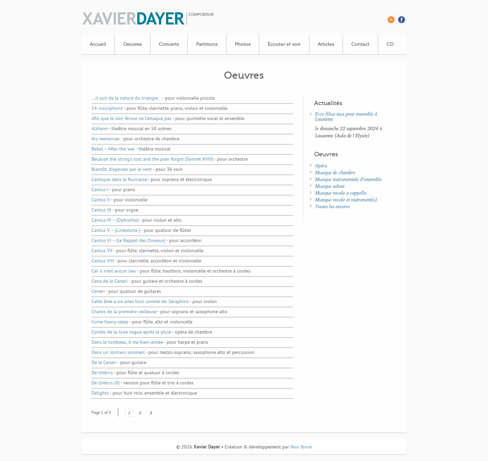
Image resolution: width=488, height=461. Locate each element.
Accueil (98, 44)
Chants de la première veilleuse (159, 312)
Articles (326, 44)
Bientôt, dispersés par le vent (137, 170)
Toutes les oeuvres (332, 206)
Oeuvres (132, 44)
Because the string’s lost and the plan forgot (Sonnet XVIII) (170, 159)
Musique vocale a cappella (340, 193)
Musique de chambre (335, 172)
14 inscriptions (159, 109)
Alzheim (131, 129)
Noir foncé (301, 447)
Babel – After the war (131, 149)
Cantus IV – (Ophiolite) (137, 220)
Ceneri (126, 292)
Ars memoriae (135, 139)
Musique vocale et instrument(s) (346, 199)
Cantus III (115, 210)
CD (390, 44)
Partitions (207, 44)
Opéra (321, 165)
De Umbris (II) (143, 383)
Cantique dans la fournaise (152, 180)
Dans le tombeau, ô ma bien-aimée (150, 342)
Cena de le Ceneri (147, 281)
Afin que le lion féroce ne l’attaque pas (168, 119)
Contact (360, 44)
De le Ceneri (119, 363)
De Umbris (135, 373)
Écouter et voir (284, 44)
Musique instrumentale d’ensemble (348, 179)
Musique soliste (330, 186)
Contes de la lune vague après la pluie (152, 332)
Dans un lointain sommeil (173, 353)
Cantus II (119, 200)
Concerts (169, 44)
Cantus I (113, 190)
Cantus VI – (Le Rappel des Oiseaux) (147, 241)
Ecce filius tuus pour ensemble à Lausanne (346, 116)
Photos (242, 44)
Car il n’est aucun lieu (171, 271)
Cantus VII (147, 251)
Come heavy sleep (142, 322)
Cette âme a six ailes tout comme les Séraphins (154, 302)
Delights (144, 393)
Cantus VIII (146, 261)
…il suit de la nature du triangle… (153, 98)
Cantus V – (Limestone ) (141, 231)
